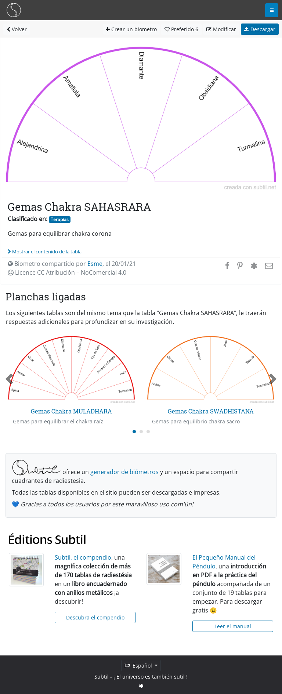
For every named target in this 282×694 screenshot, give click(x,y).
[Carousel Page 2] (141, 431)
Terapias (60, 219)
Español (138, 665)
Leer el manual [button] (232, 626)
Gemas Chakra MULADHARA (71, 411)
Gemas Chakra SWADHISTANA (211, 411)
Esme (94, 264)
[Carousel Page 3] (148, 431)
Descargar (259, 29)
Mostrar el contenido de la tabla (45, 251)
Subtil (101, 676)
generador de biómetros (124, 472)
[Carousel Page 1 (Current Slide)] (134, 431)
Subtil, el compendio (83, 557)
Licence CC (67, 272)
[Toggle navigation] (271, 10)
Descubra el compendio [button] (95, 617)
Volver (17, 29)
